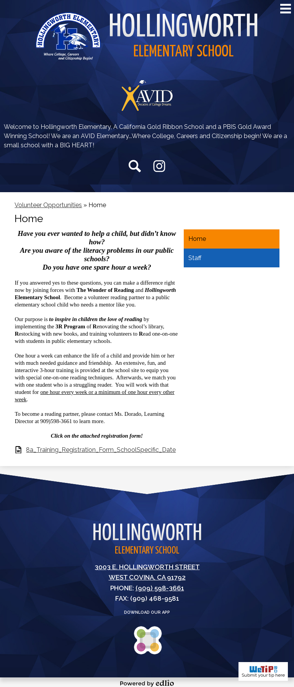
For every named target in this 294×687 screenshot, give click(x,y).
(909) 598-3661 (160, 588)
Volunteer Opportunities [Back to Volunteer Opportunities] (48, 205)
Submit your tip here (263, 671)
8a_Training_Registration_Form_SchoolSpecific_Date (101, 449)
